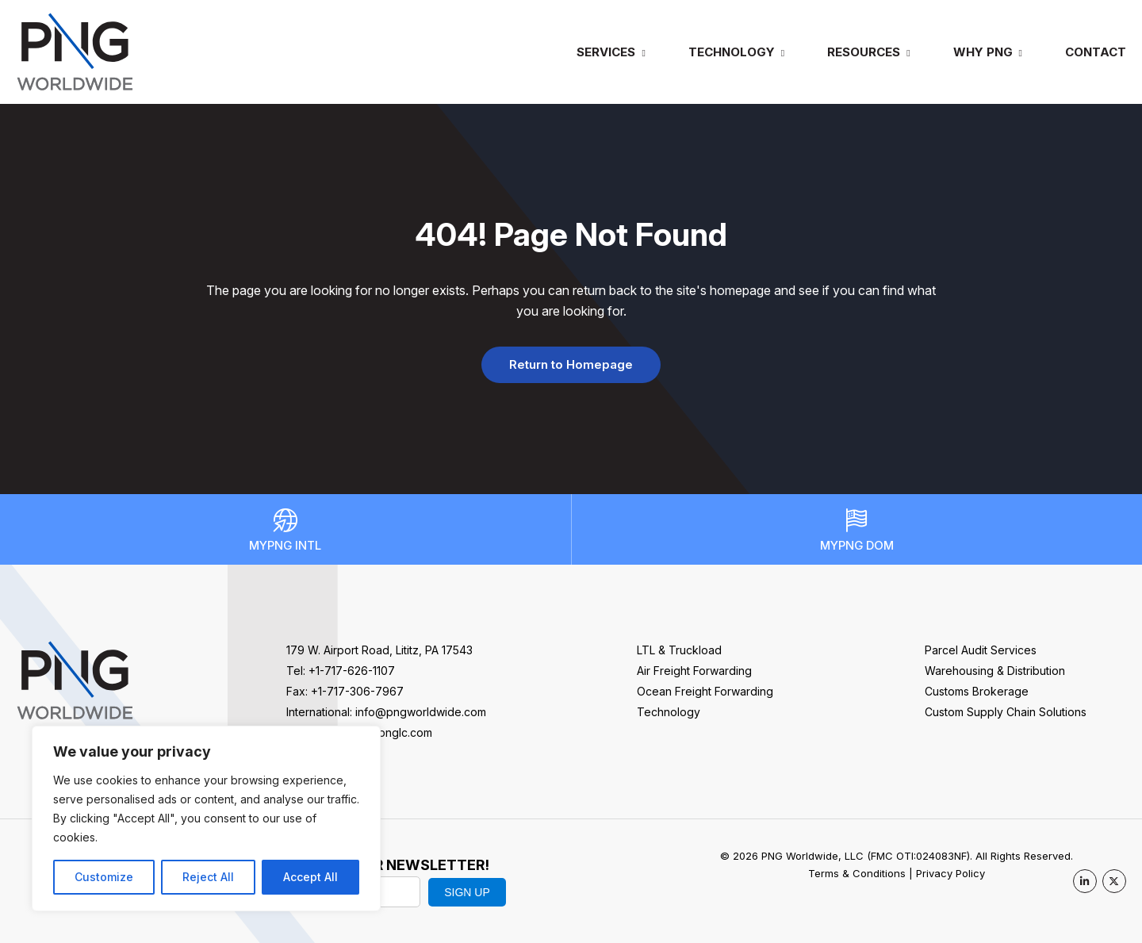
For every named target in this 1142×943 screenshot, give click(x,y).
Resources (863, 51)
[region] (206, 818)
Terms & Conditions (857, 873)
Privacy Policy (950, 873)
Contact (1095, 51)
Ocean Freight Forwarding (705, 691)
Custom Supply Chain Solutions (1005, 712)
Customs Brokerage (977, 691)
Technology (731, 51)
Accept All (310, 877)
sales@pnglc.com (386, 732)
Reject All (208, 877)
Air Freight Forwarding (694, 670)
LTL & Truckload (679, 650)
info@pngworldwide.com (420, 712)
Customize (104, 877)
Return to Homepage (571, 364)
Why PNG (983, 51)
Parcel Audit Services (981, 650)
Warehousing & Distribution (995, 670)
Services (606, 51)
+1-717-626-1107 (351, 670)
